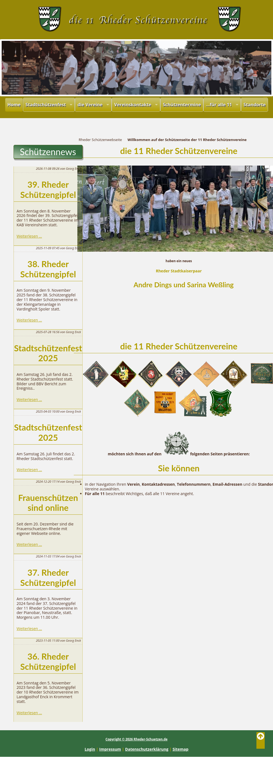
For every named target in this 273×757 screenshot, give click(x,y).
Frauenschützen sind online (48, 503)
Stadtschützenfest (45, 105)
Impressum (110, 749)
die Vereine (90, 105)
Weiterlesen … (29, 236)
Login (90, 749)
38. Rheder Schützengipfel (48, 269)
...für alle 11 (219, 105)
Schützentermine (182, 105)
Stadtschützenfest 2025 (48, 353)
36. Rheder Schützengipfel (48, 661)
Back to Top (260, 740)
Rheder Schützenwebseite (100, 139)
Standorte (254, 105)
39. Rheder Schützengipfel (48, 189)
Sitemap (180, 749)
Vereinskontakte (132, 105)
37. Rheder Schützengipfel (48, 577)
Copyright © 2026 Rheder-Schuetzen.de (136, 739)
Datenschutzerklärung (147, 749)
